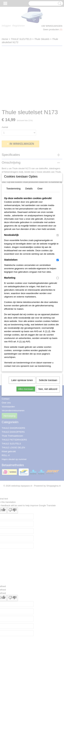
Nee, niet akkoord (48, 438)
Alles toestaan (25, 438)
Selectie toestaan (48, 429)
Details (29, 237)
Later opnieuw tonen (22, 429)
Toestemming (13, 237)
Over (39, 237)
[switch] (57, 284)
